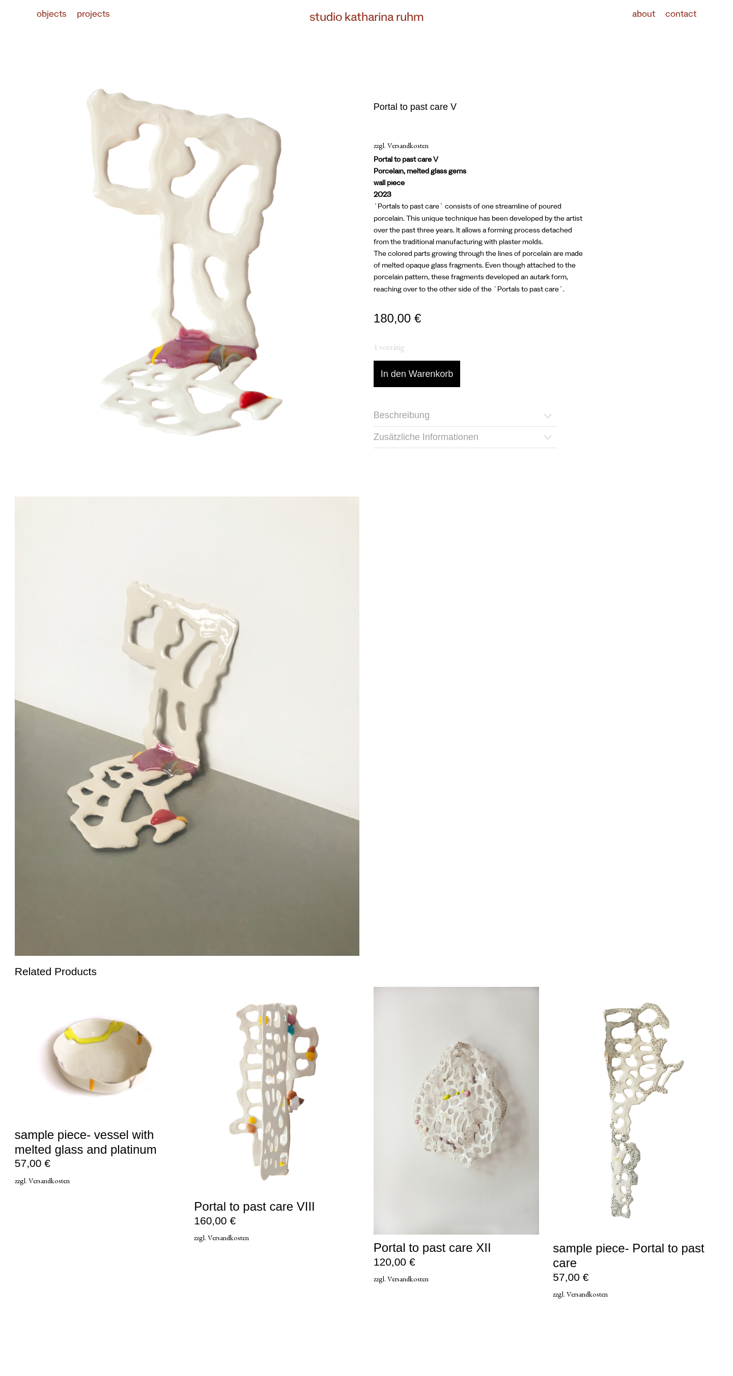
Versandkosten (408, 145)
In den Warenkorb (417, 374)
